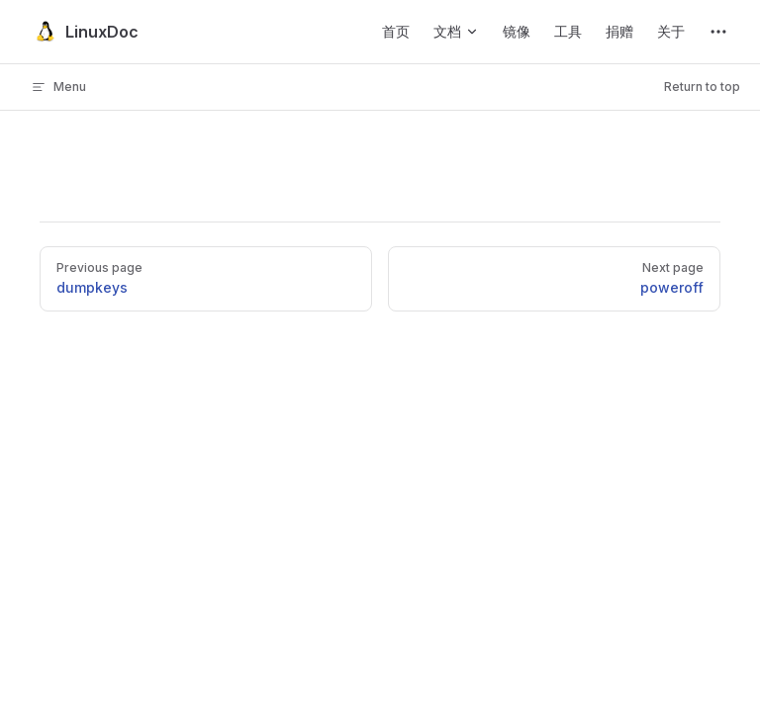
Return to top (702, 86)
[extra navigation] (718, 31)
